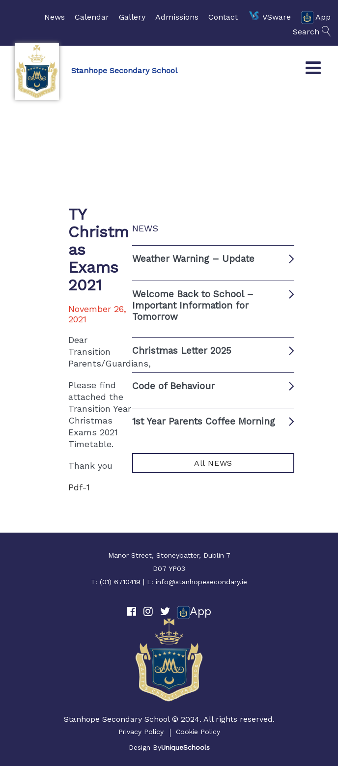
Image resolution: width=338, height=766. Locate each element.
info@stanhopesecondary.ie (201, 582)
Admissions (176, 17)
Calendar (92, 17)
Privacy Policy (141, 732)
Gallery (132, 17)
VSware (269, 17)
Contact (223, 17)
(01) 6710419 (120, 582)
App (316, 17)
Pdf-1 (79, 487)
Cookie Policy (198, 732)
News (54, 17)
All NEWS (213, 463)
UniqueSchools (185, 747)
